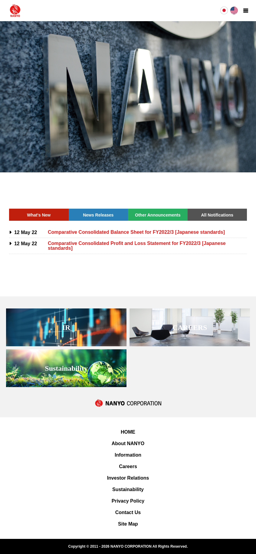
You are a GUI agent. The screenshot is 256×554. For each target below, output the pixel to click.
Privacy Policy (128, 500)
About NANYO (128, 443)
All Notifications (217, 215)
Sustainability (128, 489)
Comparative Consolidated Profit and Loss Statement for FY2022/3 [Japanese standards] (137, 246)
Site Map (128, 523)
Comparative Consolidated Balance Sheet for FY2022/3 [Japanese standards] (136, 232)
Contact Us (128, 512)
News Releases (98, 215)
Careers (128, 466)
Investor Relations (128, 478)
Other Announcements (157, 215)
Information (128, 455)
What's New (39, 215)
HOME (128, 432)
